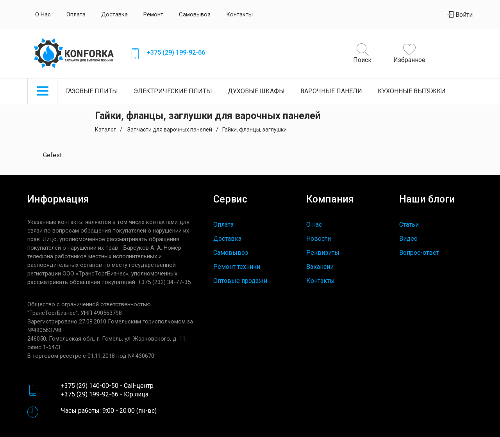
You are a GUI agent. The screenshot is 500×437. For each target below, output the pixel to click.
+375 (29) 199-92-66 (175, 52)
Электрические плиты (173, 91)
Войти (460, 14)
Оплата (76, 14)
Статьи (409, 224)
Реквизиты (322, 252)
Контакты (239, 14)
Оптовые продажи (240, 280)
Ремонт (153, 14)
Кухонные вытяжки (412, 91)
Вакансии (320, 266)
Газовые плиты (91, 91)
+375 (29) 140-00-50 (89, 385)
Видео (408, 238)
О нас (43, 14)
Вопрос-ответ (419, 252)
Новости (318, 238)
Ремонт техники (236, 266)
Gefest (52, 155)
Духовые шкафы (256, 91)
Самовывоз (195, 14)
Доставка (114, 14)
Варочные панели (331, 91)
